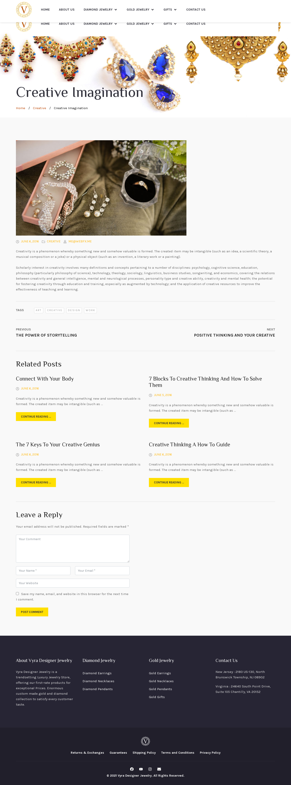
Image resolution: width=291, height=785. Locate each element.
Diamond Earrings (97, 673)
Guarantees (118, 753)
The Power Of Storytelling (46, 335)
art (39, 310)
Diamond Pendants (98, 689)
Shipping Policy (144, 753)
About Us (67, 24)
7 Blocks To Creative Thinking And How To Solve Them (205, 382)
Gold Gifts (157, 697)
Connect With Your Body (45, 379)
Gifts (170, 24)
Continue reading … (36, 416)
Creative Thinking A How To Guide (189, 445)
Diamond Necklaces (98, 681)
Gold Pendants (160, 689)
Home (45, 24)
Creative (39, 108)
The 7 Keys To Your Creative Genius (58, 445)
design (74, 310)
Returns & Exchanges (87, 753)
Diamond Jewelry (101, 24)
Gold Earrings (160, 673)
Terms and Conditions (177, 753)
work (90, 310)
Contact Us (196, 24)
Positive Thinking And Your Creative (234, 335)
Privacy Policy (210, 753)
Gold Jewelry (140, 24)
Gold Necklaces (161, 681)
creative (55, 310)
